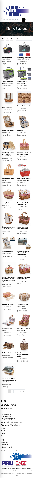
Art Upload (4, 442)
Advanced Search (6, 447)
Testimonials (5, 436)
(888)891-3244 (6, 414)
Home (3, 428)
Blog (2, 440)
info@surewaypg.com (8, 419)
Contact (3, 433)
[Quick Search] (11, 20)
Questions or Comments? (9, 451)
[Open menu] (29, 20)
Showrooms (4, 445)
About (3, 431)
